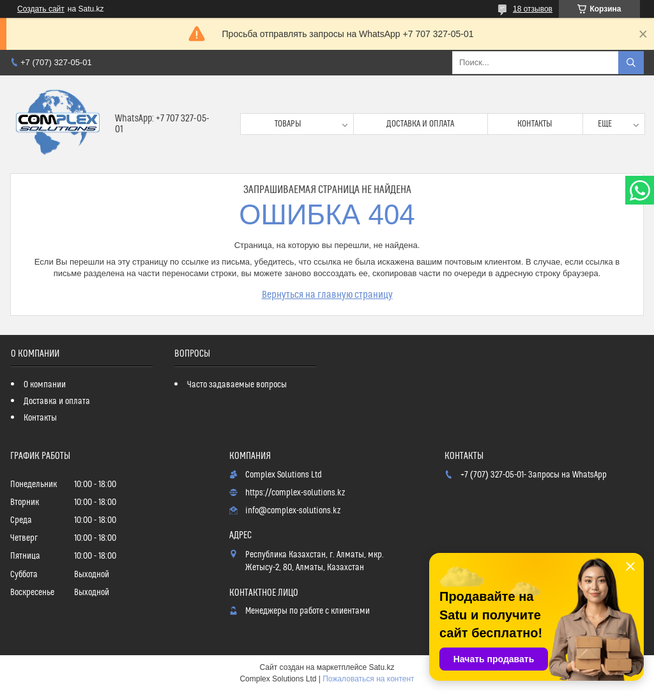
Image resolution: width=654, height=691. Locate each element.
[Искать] (631, 62)
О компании (45, 385)
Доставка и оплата (420, 124)
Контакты (534, 124)
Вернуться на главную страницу (327, 294)
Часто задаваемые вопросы (237, 385)
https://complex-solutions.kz (295, 493)
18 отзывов (532, 8)
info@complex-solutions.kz (292, 511)
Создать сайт (41, 8)
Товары (288, 124)
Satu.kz (381, 667)
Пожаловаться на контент (368, 678)
